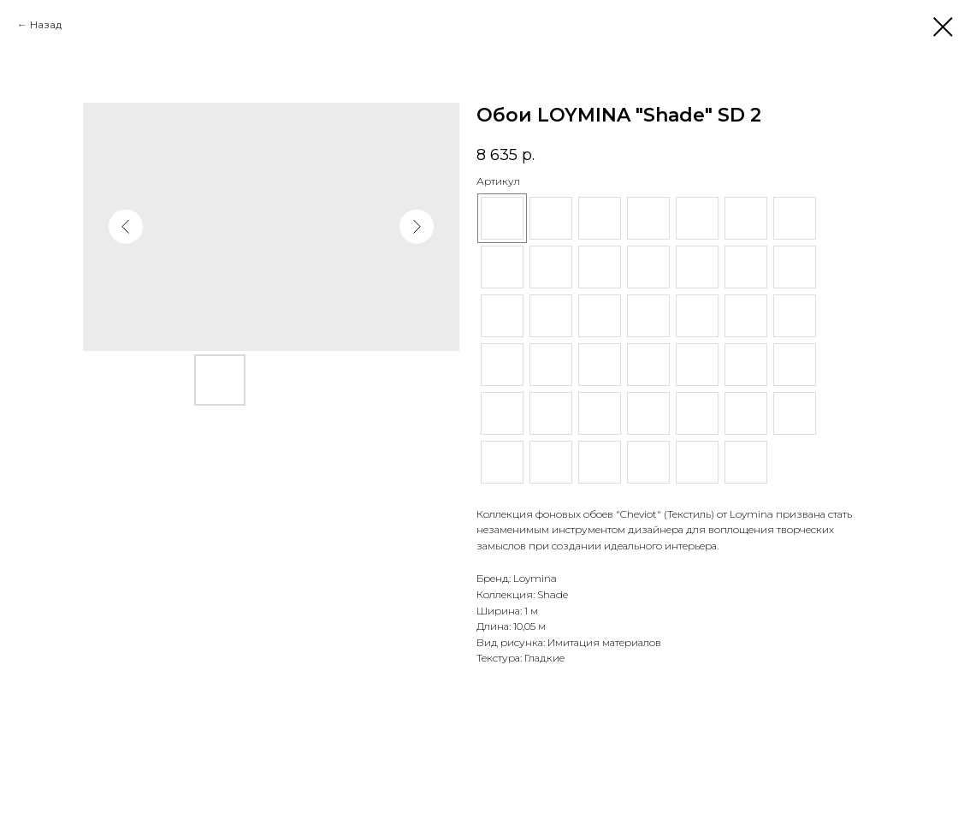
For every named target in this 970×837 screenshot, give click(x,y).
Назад (46, 24)
